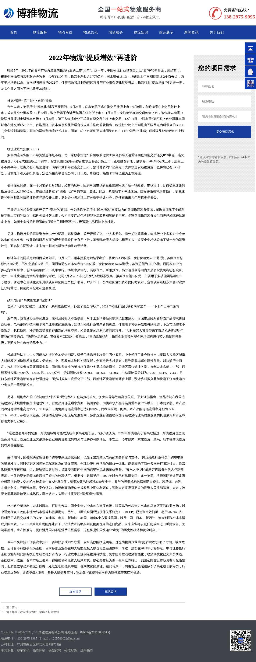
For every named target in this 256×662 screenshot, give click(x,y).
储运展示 (166, 32)
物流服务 (40, 32)
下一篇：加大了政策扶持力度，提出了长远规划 (30, 612)
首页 (13, 32)
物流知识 (141, 32)
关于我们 (216, 32)
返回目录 (75, 591)
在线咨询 (111, 591)
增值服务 (116, 32)
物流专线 (65, 32)
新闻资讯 (191, 32)
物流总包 (90, 32)
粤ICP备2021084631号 (95, 632)
